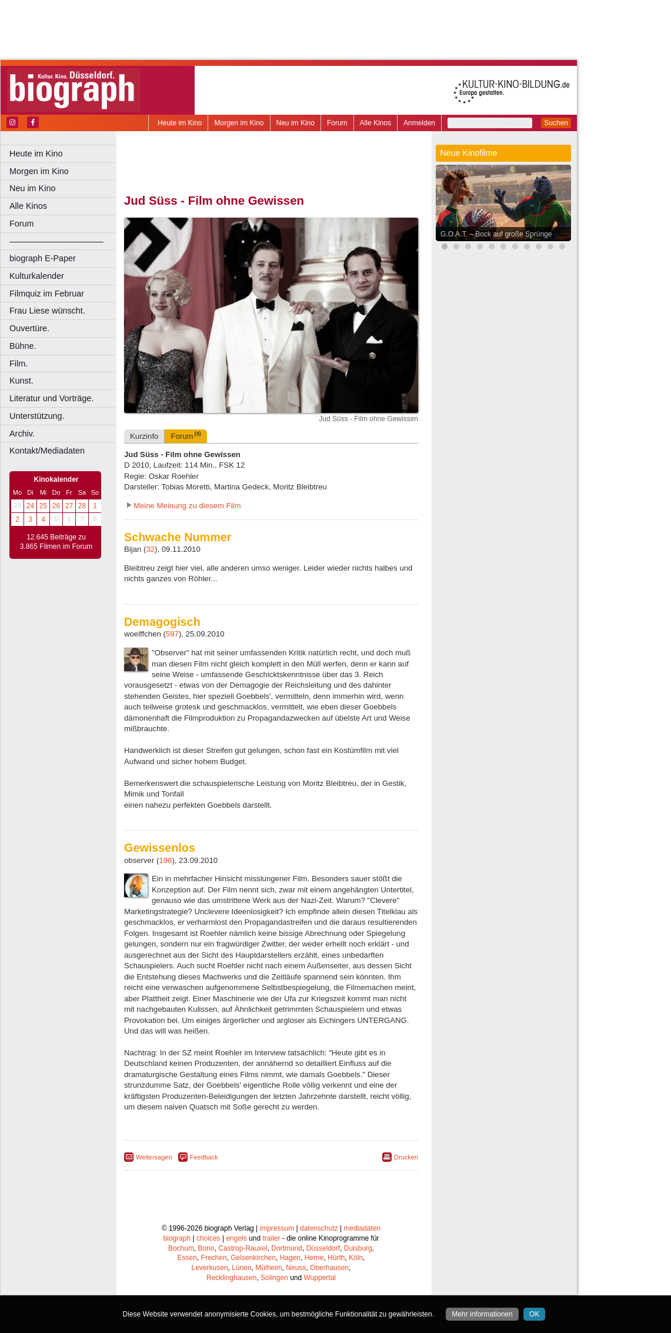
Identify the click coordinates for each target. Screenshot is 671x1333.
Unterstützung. (37, 416)
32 (150, 549)
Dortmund (286, 1248)
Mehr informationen (482, 1314)
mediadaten (362, 1228)
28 (82, 506)
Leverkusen (210, 1268)
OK (534, 1314)
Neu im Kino (295, 123)
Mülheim (268, 1268)
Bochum (181, 1248)
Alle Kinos (375, 123)
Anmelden (419, 123)
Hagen (290, 1258)
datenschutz (319, 1228)
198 (165, 860)
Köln (356, 1258)
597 (172, 633)
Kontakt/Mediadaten (47, 450)
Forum (337, 123)
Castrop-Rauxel (242, 1248)
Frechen (214, 1258)
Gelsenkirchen (253, 1258)
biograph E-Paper (42, 258)
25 (43, 506)
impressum (277, 1228)
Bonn (206, 1248)
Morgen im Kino (238, 123)
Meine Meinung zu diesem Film (187, 505)
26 (56, 506)
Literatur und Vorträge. (51, 398)
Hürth (336, 1258)
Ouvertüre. (29, 328)
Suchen (556, 123)
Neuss (296, 1268)
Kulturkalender (36, 276)
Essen (187, 1258)
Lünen (241, 1268)
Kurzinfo (144, 436)
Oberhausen (329, 1268)
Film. (18, 363)
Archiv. (22, 433)
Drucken (406, 1157)
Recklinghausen (231, 1278)
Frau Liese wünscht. (47, 310)
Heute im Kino (180, 123)
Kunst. (21, 380)
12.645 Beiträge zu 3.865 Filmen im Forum (56, 542)
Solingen (274, 1278)
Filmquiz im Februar (46, 293)
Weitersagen (154, 1157)
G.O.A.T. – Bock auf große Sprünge (496, 234)
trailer (271, 1238)
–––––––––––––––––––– (56, 241)
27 (69, 506)
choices (208, 1238)
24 (30, 506)
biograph (177, 1238)
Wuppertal (320, 1278)
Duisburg (358, 1248)
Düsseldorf (323, 1248)
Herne (314, 1258)
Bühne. (22, 346)
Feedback (204, 1157)
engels (236, 1238)
